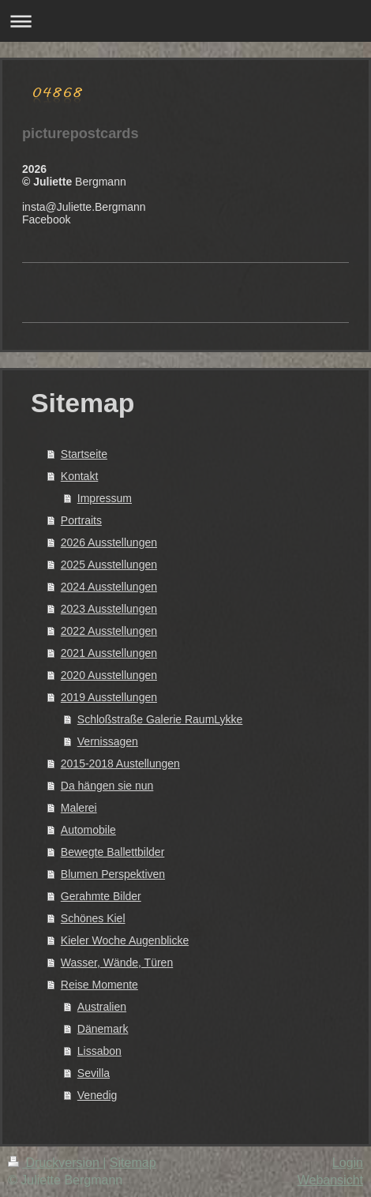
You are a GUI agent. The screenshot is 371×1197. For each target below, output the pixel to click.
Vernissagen (107, 741)
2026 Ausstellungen (109, 542)
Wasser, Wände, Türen (117, 962)
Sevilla (93, 1073)
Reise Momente (99, 984)
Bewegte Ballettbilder (113, 852)
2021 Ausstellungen (109, 653)
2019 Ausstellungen (109, 697)
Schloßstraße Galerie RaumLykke (160, 719)
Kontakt (79, 476)
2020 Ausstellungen (109, 675)
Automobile (88, 830)
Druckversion (55, 1162)
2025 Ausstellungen (109, 564)
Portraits (81, 520)
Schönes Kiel (93, 918)
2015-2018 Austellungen (120, 763)
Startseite (84, 454)
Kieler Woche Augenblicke (125, 940)
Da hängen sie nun (107, 785)
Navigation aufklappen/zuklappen (185, 21)
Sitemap (133, 1162)
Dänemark (103, 1029)
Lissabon (99, 1051)
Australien (101, 1006)
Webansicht (330, 1180)
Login (347, 1162)
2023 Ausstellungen (109, 608)
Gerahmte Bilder (101, 896)
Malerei (79, 807)
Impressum (104, 498)
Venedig (97, 1095)
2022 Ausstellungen (109, 631)
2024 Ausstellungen (109, 586)
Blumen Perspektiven (113, 874)
